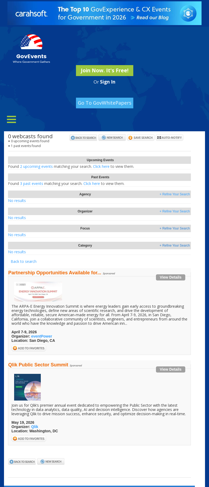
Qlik (34, 427)
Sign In (107, 82)
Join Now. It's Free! (104, 70)
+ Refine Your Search (175, 194)
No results (17, 200)
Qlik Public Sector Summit (38, 364)
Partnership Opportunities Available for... (54, 272)
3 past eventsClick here (66, 183)
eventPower (41, 336)
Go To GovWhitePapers (104, 103)
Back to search (24, 261)
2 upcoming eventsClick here (71, 166)
